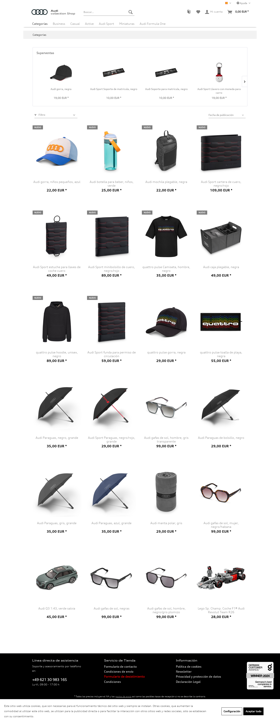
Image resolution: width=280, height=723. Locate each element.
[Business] (59, 23)
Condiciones (112, 682)
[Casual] (75, 23)
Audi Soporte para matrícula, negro (166, 89)
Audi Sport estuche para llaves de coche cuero (57, 269)
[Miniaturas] (127, 23)
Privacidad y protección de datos (198, 676)
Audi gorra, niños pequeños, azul (56, 182)
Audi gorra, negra (61, 89)
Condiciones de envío (118, 671)
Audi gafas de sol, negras (111, 608)
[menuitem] (109, 12)
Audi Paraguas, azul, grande (111, 523)
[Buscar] (130, 12)
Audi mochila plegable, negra (166, 182)
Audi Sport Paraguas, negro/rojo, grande (111, 439)
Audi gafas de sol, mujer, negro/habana (221, 525)
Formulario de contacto (120, 666)
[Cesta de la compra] (238, 12)
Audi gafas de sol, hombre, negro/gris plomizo (166, 610)
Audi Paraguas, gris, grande (56, 523)
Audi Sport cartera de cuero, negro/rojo (221, 183)
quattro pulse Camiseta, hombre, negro (166, 269)
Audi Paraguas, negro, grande (57, 438)
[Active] (89, 23)
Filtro (39, 114)
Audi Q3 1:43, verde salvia (56, 608)
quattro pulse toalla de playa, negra (221, 354)
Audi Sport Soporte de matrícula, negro (113, 89)
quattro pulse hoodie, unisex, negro (57, 354)
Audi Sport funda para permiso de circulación (111, 354)
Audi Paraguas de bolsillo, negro (221, 438)
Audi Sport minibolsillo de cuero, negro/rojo (111, 269)
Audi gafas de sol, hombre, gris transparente (166, 439)
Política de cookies (188, 666)
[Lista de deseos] (198, 12)
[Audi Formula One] (152, 23)
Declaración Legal (188, 682)
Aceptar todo (253, 711)
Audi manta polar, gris (166, 523)
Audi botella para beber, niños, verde (112, 183)
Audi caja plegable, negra (221, 267)
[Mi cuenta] (214, 12)
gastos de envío (123, 696)
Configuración (232, 711)
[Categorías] (40, 23)
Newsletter (183, 671)
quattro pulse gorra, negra (166, 352)
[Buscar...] (109, 12)
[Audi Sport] (106, 23)
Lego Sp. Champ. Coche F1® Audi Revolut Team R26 (221, 610)
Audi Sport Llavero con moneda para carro (219, 90)
